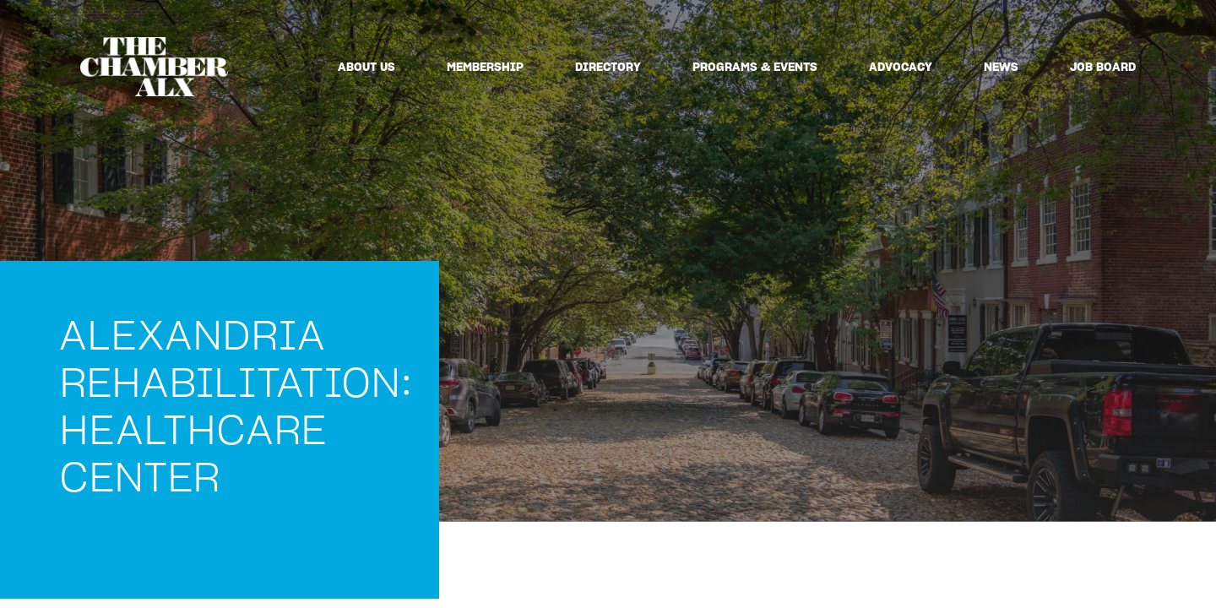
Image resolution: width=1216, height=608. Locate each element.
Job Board (1103, 66)
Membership (485, 66)
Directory (608, 66)
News (1001, 66)
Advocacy (900, 66)
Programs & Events (754, 66)
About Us (366, 66)
